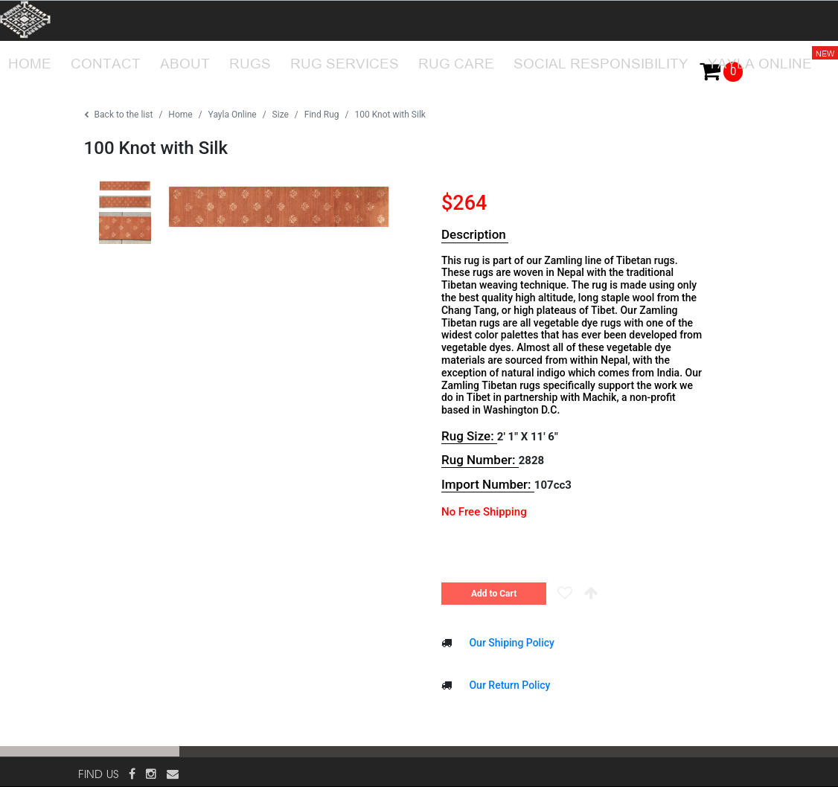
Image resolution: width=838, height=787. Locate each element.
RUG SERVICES (344, 61)
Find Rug (321, 114)
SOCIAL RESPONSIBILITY (601, 61)
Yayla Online (232, 114)
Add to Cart (493, 593)
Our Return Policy (508, 685)
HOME (29, 61)
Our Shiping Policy (510, 643)
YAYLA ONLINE (764, 55)
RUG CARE (456, 61)
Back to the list (118, 114)
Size (280, 114)
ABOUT (185, 61)
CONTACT (106, 61)
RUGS (250, 61)
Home (180, 114)
